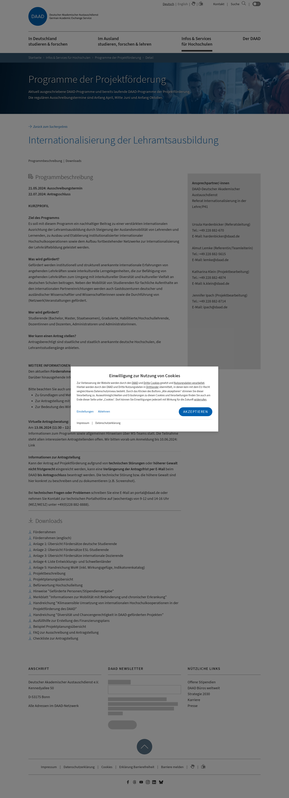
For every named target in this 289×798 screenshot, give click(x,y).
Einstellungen (85, 411)
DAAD (135, 383)
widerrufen (200, 399)
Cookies (155, 383)
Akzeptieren (195, 411)
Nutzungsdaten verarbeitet (189, 383)
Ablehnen (104, 411)
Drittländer (152, 387)
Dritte (147, 383)
